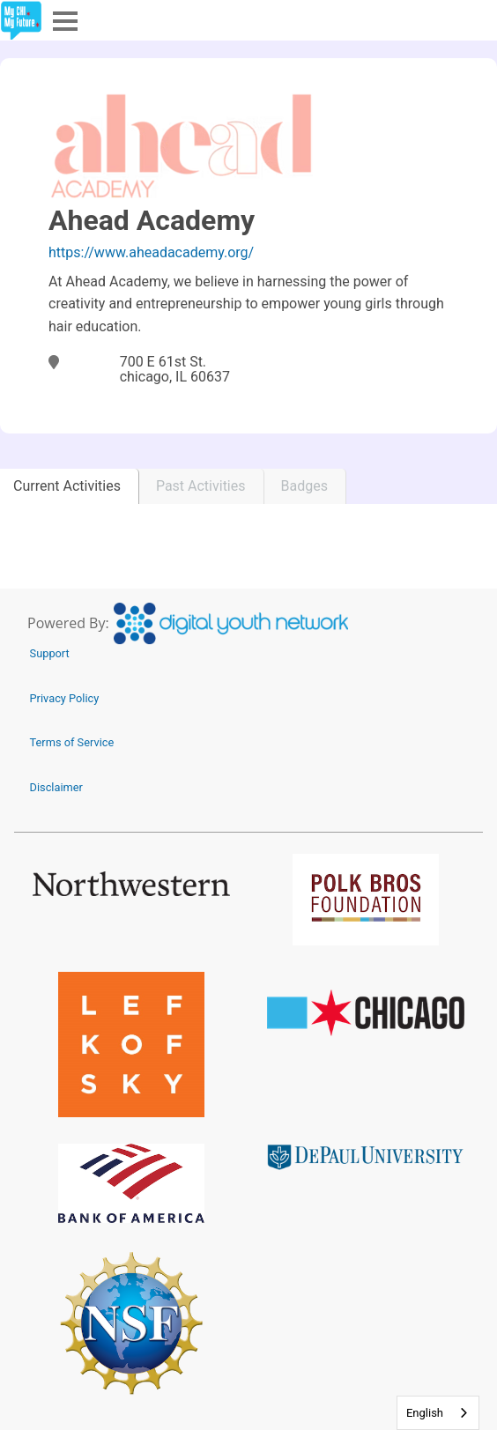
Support (50, 653)
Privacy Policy (65, 698)
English (424, 1412)
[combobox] (438, 1413)
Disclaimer (56, 787)
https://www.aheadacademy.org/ (151, 252)
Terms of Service (72, 742)
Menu (63, 20)
